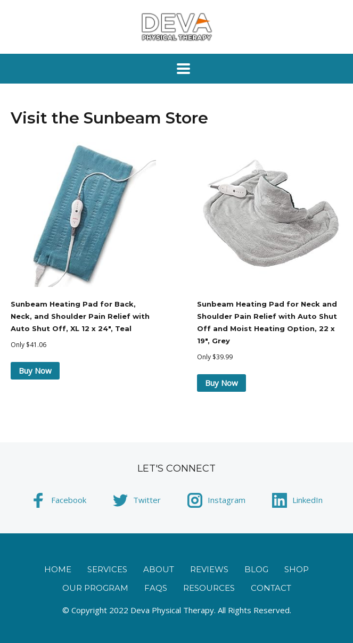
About (158, 569)
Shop (296, 569)
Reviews (209, 569)
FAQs (155, 588)
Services (107, 569)
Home (57, 569)
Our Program (95, 588)
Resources (209, 588)
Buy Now (35, 370)
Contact (271, 588)
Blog (256, 569)
